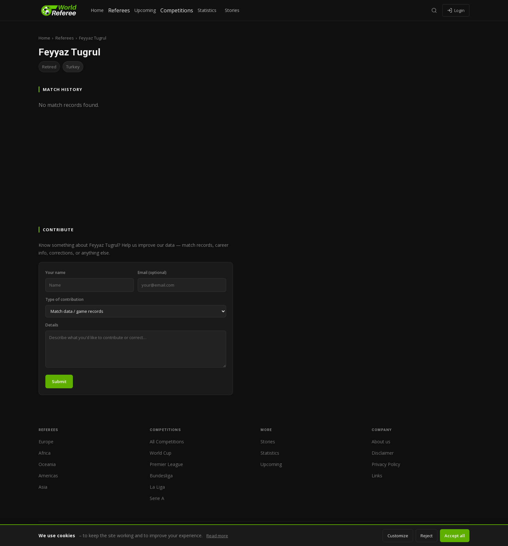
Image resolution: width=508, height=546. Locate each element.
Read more (217, 536)
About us (381, 441)
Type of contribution (64, 299)
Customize (397, 536)
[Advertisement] (254, 176)
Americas (48, 475)
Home (97, 10)
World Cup (160, 453)
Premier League (166, 464)
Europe (46, 441)
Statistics (207, 10)
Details (51, 325)
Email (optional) (152, 272)
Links (377, 475)
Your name (55, 272)
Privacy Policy (386, 464)
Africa (45, 453)
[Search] (434, 10)
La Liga (157, 487)
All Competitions (167, 441)
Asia (43, 487)
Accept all (454, 536)
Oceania (47, 464)
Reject (427, 536)
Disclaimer (383, 453)
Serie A (157, 498)
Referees (119, 10)
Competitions (176, 10)
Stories (232, 10)
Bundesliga (161, 475)
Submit (59, 381)
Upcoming (145, 10)
